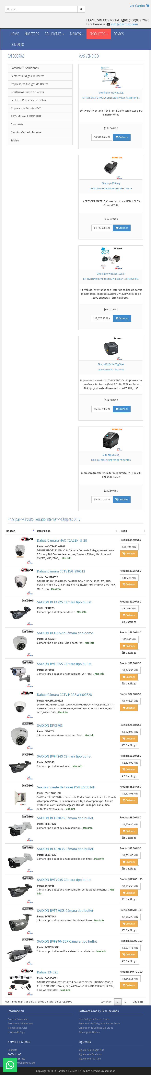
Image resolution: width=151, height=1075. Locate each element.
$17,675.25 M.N (101, 318)
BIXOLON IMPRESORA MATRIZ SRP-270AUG (111, 188)
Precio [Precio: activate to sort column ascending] (123, 531)
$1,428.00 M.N (130, 763)
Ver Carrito (139, 6)
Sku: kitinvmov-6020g (111, 92)
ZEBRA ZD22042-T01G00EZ (111, 369)
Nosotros (32, 33)
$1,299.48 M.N (130, 701)
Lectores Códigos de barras (27, 76)
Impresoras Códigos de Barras (29, 84)
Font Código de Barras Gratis (93, 1019)
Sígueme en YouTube (89, 1058)
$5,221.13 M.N (102, 499)
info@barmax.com (124, 24)
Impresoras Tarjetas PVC (26, 108)
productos (98, 33)
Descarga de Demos (88, 1032)
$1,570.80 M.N (130, 824)
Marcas (77, 33)
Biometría (17, 124)
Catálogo (129, 622)
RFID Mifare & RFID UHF (26, 116)
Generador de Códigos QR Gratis (95, 1027)
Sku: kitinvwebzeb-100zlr (111, 274)
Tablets (15, 140)
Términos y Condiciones (20, 1023)
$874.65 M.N (129, 608)
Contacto (17, 44)
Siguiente (138, 1002)
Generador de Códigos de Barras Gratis (99, 1023)
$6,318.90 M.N (102, 137)
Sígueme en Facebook (90, 1054)
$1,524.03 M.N (130, 793)
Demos (119, 33)
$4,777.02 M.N (102, 228)
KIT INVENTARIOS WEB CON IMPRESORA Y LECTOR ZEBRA (111, 279)
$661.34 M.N (129, 578)
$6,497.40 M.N (102, 409)
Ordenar (121, 137)
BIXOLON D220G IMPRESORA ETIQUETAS (111, 460)
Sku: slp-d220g (110, 455)
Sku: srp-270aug (111, 183)
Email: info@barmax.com (21, 1063)
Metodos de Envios (17, 1027)
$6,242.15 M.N (130, 979)
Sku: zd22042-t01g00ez (111, 364)
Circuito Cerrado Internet (26, 132)
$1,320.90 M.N (130, 732)
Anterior (106, 1002)
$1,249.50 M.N (130, 670)
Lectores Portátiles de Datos (28, 100)
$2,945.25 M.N (130, 917)
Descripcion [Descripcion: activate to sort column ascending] (44, 531)
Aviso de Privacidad (18, 1019)
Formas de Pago (16, 1032)
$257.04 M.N (129, 547)
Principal (14, 519)
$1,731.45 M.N (130, 855)
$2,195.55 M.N (130, 886)
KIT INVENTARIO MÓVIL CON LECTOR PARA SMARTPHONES (111, 97)
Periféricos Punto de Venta (27, 92)
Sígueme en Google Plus (91, 1050)
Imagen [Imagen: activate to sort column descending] (10, 531)
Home (15, 33)
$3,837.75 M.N (130, 948)
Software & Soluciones (25, 68)
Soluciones (54, 33)
